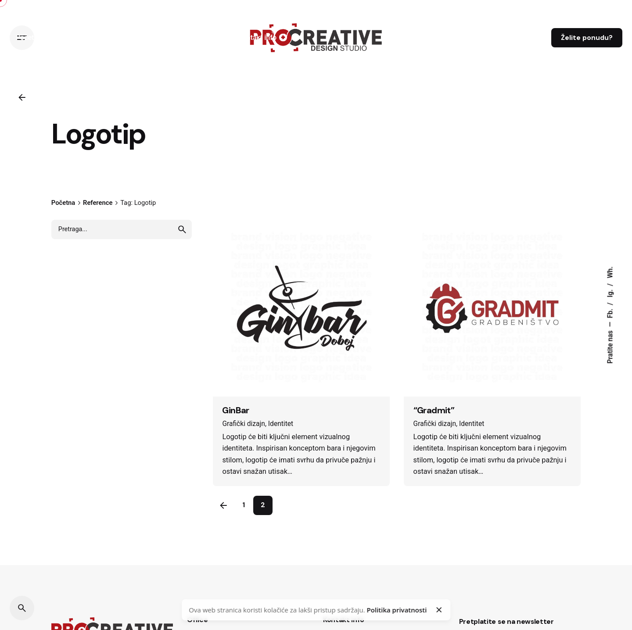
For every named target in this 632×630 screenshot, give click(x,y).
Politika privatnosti (397, 609)
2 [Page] (263, 505)
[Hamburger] (22, 37)
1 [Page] (243, 505)
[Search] (22, 608)
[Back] (22, 97)
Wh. (610, 272)
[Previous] (223, 505)
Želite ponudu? (587, 37)
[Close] (439, 610)
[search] (182, 229)
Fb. (610, 313)
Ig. (610, 292)
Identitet (280, 424)
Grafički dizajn (243, 424)
